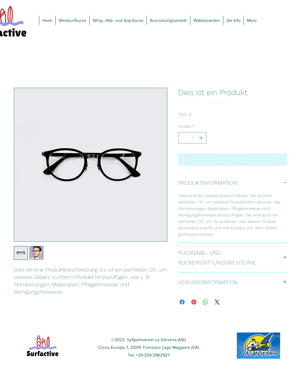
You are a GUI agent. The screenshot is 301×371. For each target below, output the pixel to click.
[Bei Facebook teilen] (182, 302)
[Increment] (201, 137)
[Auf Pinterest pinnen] (193, 302)
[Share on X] (217, 302)
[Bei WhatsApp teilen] (205, 302)
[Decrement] (183, 137)
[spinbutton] (192, 137)
